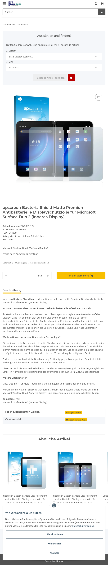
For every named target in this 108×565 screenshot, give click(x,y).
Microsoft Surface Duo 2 (76, 420)
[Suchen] (50, 12)
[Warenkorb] (102, 3)
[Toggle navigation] (4, 2)
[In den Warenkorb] (81, 275)
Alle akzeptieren (54, 534)
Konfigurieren (54, 543)
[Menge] (23, 275)
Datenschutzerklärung (83, 526)
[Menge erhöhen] (47, 275)
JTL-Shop (59, 561)
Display (11, 50)
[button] (96, 3)
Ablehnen (54, 553)
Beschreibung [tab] (12, 290)
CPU (9, 61)
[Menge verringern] (6, 275)
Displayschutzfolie (73, 412)
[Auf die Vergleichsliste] (98, 97)
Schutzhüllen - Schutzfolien (29, 236)
